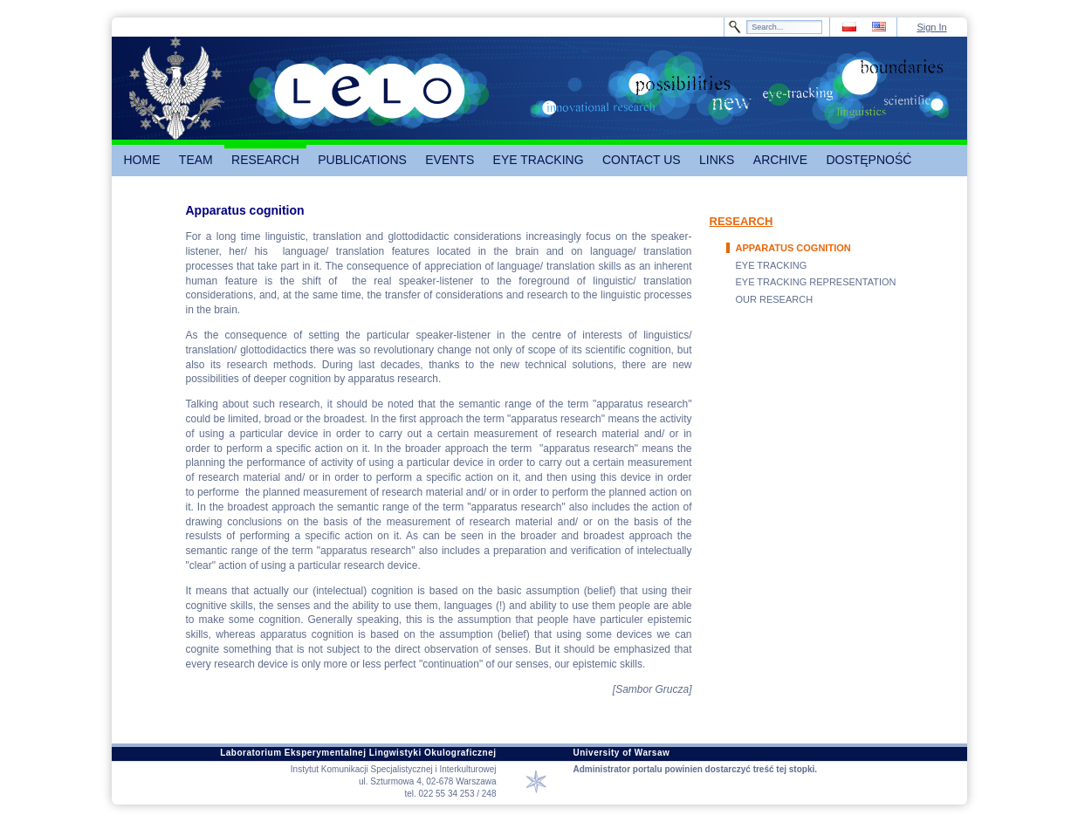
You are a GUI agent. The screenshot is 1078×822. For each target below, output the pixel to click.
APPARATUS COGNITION (793, 248)
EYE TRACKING (771, 265)
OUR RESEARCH (775, 299)
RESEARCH (741, 221)
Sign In (931, 27)
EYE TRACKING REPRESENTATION (816, 282)
